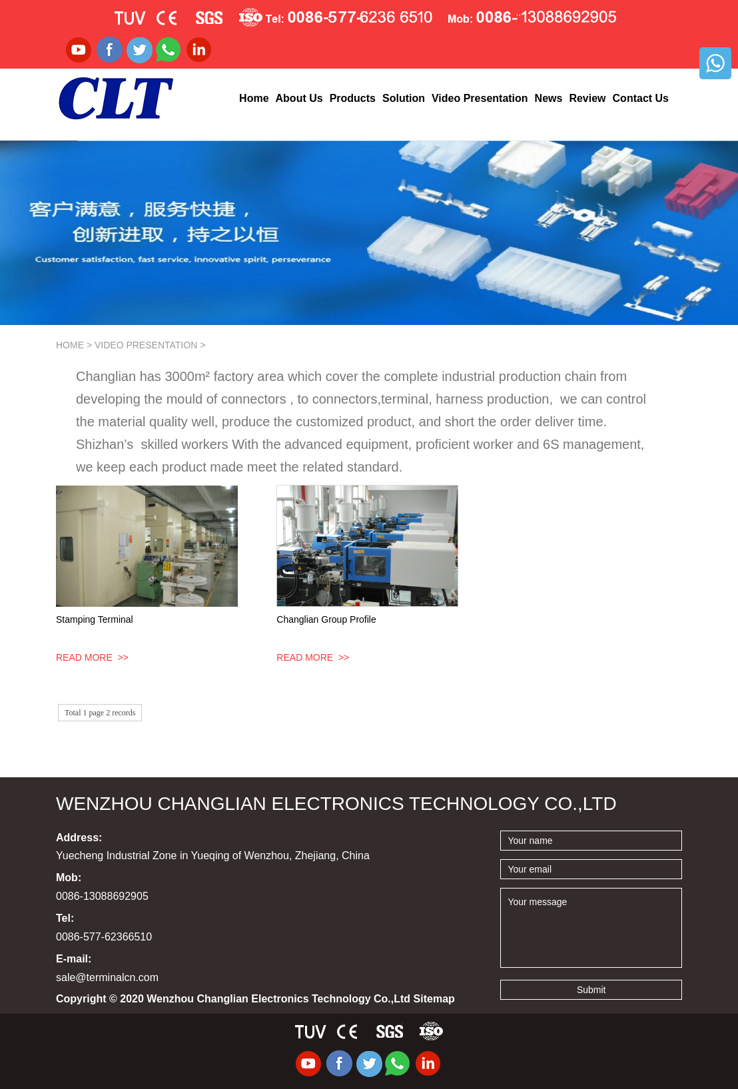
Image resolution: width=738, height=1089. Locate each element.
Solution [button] (403, 98)
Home (253, 98)
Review (587, 98)
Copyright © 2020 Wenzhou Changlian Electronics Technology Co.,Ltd (255, 998)
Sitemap (434, 998)
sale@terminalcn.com (107, 977)
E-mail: (73, 958)
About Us (299, 98)
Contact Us (641, 98)
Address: (79, 837)
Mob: (68, 877)
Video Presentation (480, 98)
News (549, 98)
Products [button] (353, 98)
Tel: (65, 918)
